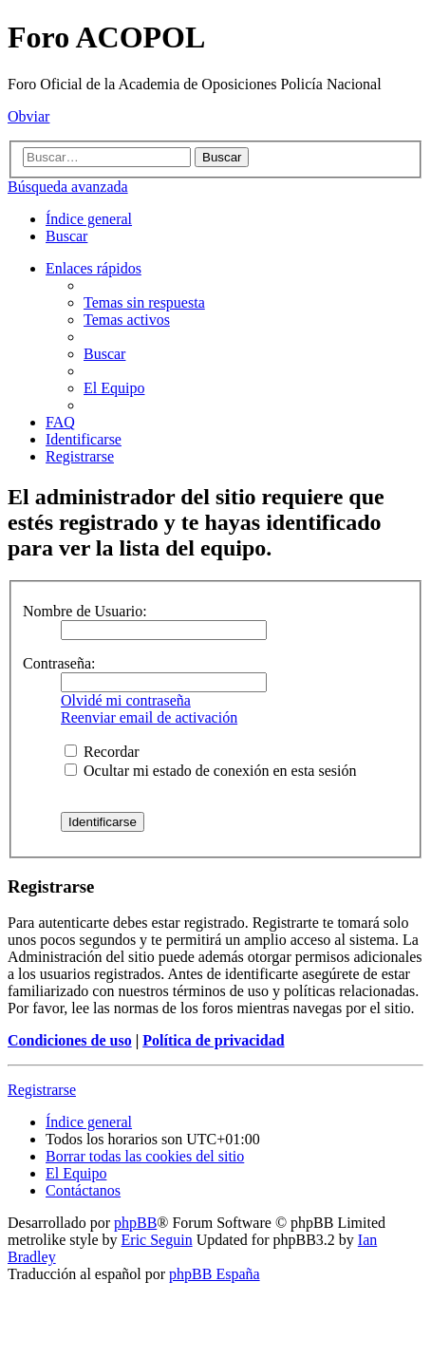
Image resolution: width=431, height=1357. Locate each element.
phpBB (135, 1223)
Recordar (102, 752)
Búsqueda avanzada (68, 187)
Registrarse (42, 1090)
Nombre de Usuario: (85, 611)
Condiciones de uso (70, 1040)
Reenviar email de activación (149, 717)
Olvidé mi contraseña (126, 700)
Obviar (28, 116)
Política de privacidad (213, 1040)
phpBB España (214, 1274)
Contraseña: (59, 663)
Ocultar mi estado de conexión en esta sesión (210, 771)
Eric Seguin (157, 1240)
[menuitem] (66, 236)
